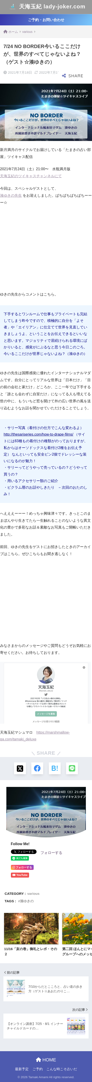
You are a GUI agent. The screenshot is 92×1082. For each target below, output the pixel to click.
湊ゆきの (27, 901)
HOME (46, 1059)
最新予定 (22, 1069)
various (33, 893)
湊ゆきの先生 (11, 195)
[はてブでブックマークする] (55, 768)
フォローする (51, 853)
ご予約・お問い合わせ (46, 20)
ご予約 (37, 1069)
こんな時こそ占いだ (61, 1069)
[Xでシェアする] (20, 768)
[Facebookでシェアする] (37, 768)
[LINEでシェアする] (72, 768)
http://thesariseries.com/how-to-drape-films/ (38, 434)
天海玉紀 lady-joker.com (46, 7)
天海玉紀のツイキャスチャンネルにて (31, 176)
